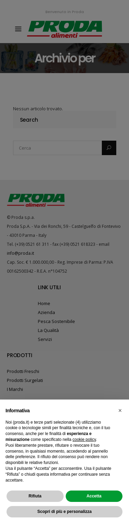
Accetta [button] (94, 496)
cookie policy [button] (84, 439)
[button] (120, 410)
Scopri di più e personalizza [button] (64, 511)
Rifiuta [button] (35, 496)
